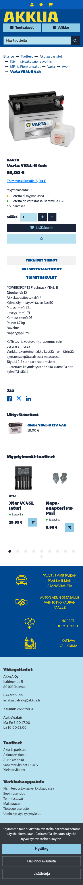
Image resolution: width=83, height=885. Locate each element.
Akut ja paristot (14, 750)
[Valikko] (61, 27)
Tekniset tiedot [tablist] (42, 260)
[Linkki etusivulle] (31, 17)
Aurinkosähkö (13, 760)
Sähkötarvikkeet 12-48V (20, 765)
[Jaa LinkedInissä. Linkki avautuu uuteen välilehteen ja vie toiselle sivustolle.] (30, 400)
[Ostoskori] (50, 5)
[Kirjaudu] (32, 5)
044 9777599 (13, 695)
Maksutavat (11, 804)
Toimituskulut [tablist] (41, 277)
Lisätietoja (41, 873)
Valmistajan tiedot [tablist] (41, 269)
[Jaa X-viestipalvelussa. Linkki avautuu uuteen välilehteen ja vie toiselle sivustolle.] (21, 400)
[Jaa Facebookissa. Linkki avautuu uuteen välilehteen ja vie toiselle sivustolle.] (11, 400)
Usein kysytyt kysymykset (22, 813)
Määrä (12, 217)
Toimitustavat (13, 798)
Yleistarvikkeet (14, 770)
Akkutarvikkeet (14, 755)
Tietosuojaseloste (16, 808)
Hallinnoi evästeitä (41, 861)
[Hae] (37, 40)
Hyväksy (41, 848)
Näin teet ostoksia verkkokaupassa (28, 788)
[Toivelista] (41, 5)
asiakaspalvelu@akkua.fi (21, 700)
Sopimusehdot (14, 793)
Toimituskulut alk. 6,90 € (26, 181)
